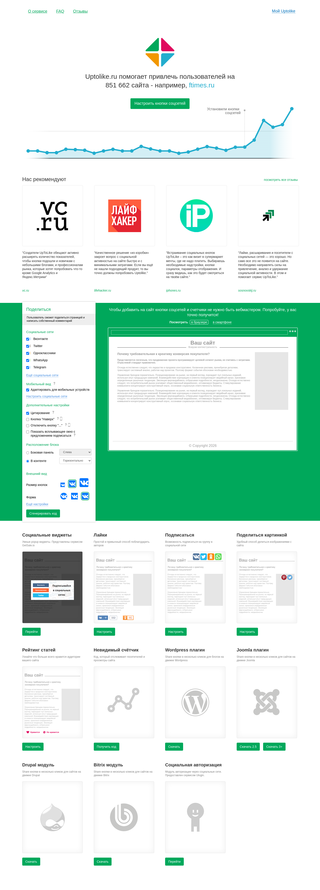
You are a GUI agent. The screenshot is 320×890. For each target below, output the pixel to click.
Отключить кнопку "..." (49, 425)
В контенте (36, 461)
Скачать (174, 746)
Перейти (31, 631)
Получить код (106, 746)
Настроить (104, 631)
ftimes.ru (201, 85)
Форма (31, 497)
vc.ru (25, 290)
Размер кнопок (36, 485)
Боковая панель (40, 452)
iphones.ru (173, 290)
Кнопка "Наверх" (45, 419)
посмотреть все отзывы (281, 180)
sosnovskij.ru (247, 290)
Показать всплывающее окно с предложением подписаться (51, 433)
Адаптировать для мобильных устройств (58, 389)
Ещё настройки (37, 504)
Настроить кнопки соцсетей (159, 103)
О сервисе (37, 11)
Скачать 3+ (274, 746)
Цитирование (40, 413)
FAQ (60, 11)
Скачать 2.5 (248, 746)
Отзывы (80, 11)
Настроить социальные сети (46, 396)
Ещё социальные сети (42, 375)
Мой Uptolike (283, 11)
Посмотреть (179, 322)
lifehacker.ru (102, 290)
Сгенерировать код (43, 513)
